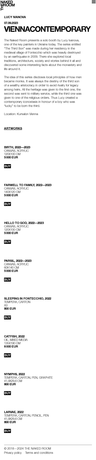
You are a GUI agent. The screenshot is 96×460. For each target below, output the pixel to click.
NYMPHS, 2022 (14, 374)
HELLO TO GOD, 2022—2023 (24, 223)
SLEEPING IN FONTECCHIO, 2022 (27, 298)
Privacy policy (13, 452)
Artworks (13, 128)
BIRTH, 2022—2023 (17, 147)
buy (7, 166)
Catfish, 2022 (14, 336)
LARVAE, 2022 (13, 412)
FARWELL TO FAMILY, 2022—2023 (27, 185)
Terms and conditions (39, 452)
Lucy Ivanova (15, 17)
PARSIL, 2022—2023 (17, 260)
